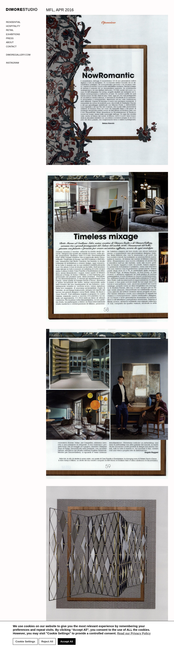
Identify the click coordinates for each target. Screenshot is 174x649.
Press (9, 38)
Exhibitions (13, 34)
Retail (10, 30)
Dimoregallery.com (18, 55)
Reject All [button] (47, 641)
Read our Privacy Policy (134, 633)
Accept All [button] (66, 641)
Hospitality (13, 26)
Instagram (12, 63)
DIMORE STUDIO (21, 9)
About (10, 42)
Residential (13, 22)
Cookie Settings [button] (25, 641)
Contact (11, 46)
